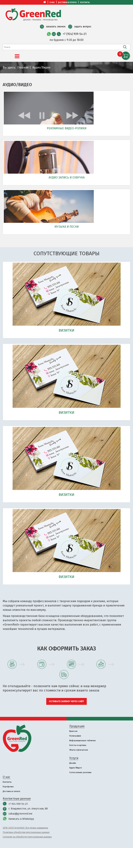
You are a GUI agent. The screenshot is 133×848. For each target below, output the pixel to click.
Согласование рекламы (80, 772)
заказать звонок (56, 26)
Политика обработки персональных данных (26, 832)
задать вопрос (82, 26)
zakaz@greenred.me (20, 813)
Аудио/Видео (75, 768)
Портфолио (8, 786)
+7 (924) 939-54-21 (74, 34)
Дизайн (72, 763)
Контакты (85, 2)
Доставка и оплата (67, 2)
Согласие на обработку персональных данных (27, 836)
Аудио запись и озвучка (67, 177)
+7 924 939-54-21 (18, 803)
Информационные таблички (82, 740)
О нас (52, 2)
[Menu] (17, 56)
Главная (23, 67)
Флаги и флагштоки (78, 750)
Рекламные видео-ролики (66, 128)
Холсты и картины (77, 745)
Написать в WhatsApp (21, 818)
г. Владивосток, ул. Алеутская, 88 (28, 808)
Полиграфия (75, 736)
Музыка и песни (67, 226)
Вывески (73, 731)
